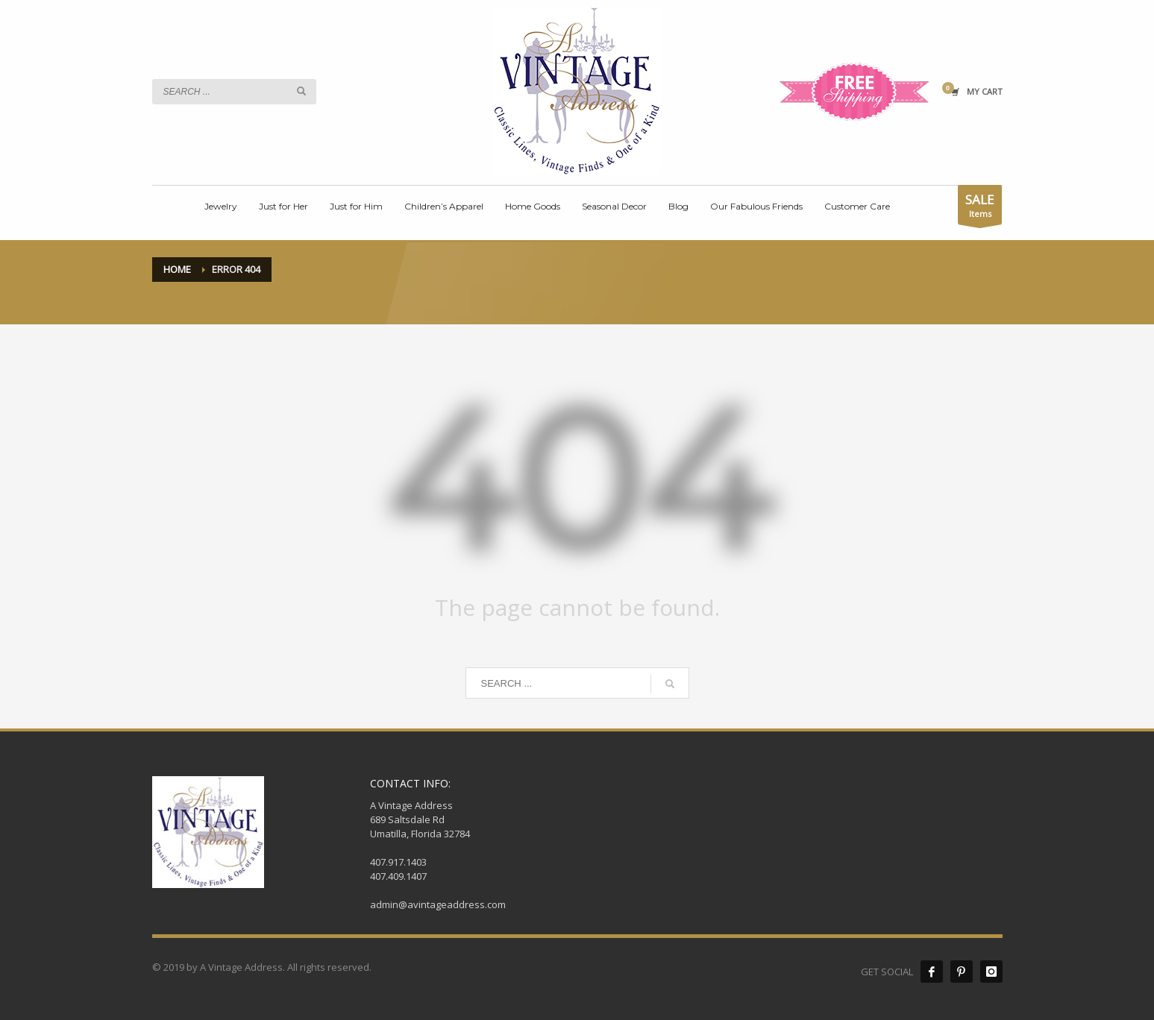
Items (980, 207)
